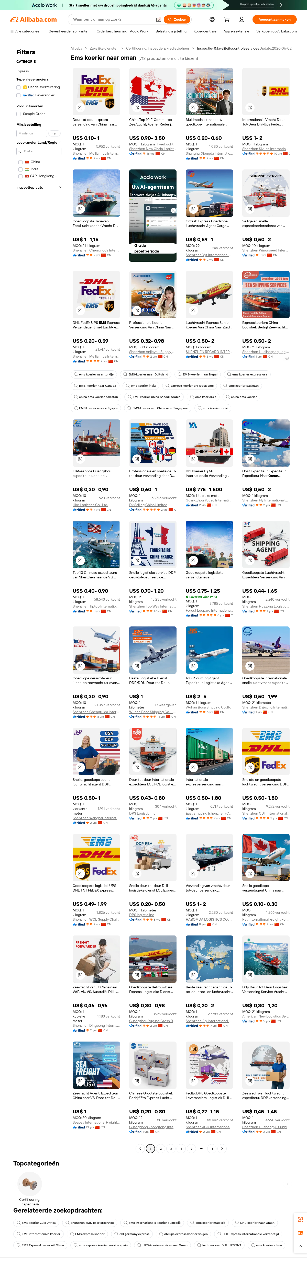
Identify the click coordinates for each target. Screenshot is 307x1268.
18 (211, 1148)
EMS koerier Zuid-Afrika (36, 1223)
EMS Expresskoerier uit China (40, 1245)
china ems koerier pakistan (96, 397)
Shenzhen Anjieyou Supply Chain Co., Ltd (153, 352)
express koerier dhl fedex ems (190, 386)
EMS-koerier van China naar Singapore (157, 408)
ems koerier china (266, 1245)
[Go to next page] (222, 1148)
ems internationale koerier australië (152, 1223)
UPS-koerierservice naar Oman (162, 1245)
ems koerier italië (213, 408)
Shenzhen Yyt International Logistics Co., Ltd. (209, 255)
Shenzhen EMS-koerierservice (89, 1223)
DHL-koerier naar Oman (255, 1223)
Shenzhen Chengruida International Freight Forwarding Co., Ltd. (96, 712)
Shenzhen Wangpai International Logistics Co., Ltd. (96, 818)
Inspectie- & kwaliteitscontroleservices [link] (228, 48)
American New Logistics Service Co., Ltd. (266, 1016)
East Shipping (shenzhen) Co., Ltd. (209, 813)
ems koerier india (141, 386)
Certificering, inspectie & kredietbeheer (157, 48)
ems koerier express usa (247, 374)
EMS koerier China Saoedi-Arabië (154, 397)
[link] (300, 1219)
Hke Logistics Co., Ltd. (90, 505)
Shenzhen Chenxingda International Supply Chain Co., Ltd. (96, 250)
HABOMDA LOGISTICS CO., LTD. (209, 919)
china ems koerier (241, 397)
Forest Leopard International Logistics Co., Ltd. (209, 610)
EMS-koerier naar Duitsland (145, 374)
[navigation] (38, 599)
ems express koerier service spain (101, 1245)
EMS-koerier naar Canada (95, 386)
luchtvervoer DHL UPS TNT (219, 1245)
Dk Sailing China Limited (148, 505)
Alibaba (76, 48)
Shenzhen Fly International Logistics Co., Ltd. (266, 500)
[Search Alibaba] (112, 19)
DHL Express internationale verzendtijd (248, 1234)
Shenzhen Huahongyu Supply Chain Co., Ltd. (266, 1127)
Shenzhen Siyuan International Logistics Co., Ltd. (266, 149)
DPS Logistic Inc (142, 813)
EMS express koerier (87, 1234)
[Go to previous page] (140, 1148)
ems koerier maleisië (207, 1223)
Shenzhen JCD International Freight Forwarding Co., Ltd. (209, 1127)
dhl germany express (131, 1234)
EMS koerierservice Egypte (96, 408)
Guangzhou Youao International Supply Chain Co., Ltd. (209, 500)
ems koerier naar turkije (94, 374)
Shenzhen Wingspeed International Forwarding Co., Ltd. (266, 250)
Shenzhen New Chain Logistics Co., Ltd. (153, 149)
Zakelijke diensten (104, 48)
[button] (159, 19)
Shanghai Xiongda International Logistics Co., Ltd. (209, 153)
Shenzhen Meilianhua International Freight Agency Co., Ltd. (96, 153)
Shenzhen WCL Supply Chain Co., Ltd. (96, 919)
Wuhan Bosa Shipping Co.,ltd (208, 707)
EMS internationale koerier (38, 1234)
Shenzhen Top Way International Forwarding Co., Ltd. (153, 606)
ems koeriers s (203, 397)
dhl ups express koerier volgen (183, 1234)
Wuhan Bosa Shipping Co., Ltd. (153, 712)
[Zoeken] (177, 19)
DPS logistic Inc (141, 915)
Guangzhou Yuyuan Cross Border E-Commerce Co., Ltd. (153, 1021)
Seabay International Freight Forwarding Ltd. (96, 1122)
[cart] (228, 20)
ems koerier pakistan (241, 386)
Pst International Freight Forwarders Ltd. (266, 919)
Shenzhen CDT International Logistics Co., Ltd (266, 813)
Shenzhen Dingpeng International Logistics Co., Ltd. (96, 1025)
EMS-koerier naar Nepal (197, 374)
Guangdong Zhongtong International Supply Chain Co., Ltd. (153, 1127)
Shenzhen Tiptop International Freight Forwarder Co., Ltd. (96, 606)
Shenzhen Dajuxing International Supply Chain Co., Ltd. (266, 707)
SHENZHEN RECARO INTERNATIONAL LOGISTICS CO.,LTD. (209, 352)
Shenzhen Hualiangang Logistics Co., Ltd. (266, 352)
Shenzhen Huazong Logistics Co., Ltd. (266, 606)
